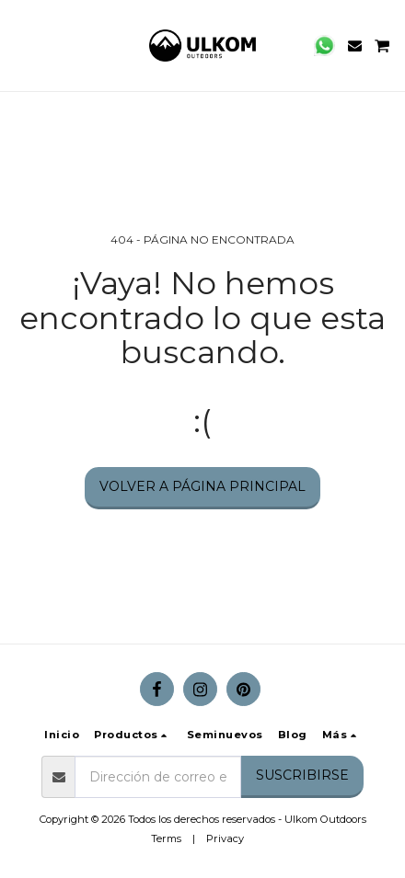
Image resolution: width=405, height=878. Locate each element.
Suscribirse (302, 775)
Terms (166, 838)
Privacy (225, 838)
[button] (20, 45)
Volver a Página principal (202, 486)
